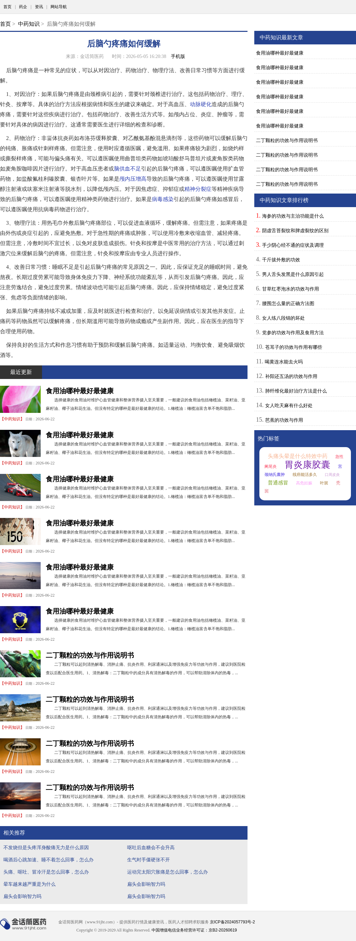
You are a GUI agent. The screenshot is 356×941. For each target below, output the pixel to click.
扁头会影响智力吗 (146, 884)
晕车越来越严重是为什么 (29, 884)
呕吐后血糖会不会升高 (151, 847)
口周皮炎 (332, 475)
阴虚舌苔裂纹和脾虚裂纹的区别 (295, 230)
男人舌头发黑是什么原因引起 (293, 274)
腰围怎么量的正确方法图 (288, 303)
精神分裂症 (198, 189)
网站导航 (59, 6)
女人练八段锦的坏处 (283, 318)
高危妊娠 (304, 483)
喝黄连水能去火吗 (284, 361)
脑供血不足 (127, 169)
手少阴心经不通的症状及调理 (293, 245)
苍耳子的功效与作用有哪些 (293, 347)
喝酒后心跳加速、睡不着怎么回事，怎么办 (48, 859)
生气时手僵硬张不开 (148, 859)
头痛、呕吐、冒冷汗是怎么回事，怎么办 (46, 872)
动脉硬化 (201, 104)
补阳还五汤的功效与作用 (291, 376)
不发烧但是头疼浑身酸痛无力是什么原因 (46, 847)
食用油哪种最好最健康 (80, 391)
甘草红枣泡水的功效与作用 (290, 289)
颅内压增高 (132, 179)
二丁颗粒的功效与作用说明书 (90, 655)
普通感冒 (278, 482)
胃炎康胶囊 (307, 465)
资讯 (39, 6)
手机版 (178, 56)
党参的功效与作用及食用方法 (293, 332)
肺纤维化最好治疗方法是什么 (296, 391)
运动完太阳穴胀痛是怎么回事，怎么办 (167, 872)
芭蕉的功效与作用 (284, 420)
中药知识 (29, 24)
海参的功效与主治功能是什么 (293, 216)
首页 (7, 6)
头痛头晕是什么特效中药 (298, 456)
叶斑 (324, 483)
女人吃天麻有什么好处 (289, 405)
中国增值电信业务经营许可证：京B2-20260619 (194, 930)
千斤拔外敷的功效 (281, 259)
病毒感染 (163, 199)
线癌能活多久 (305, 474)
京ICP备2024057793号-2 (232, 922)
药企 (23, 6)
